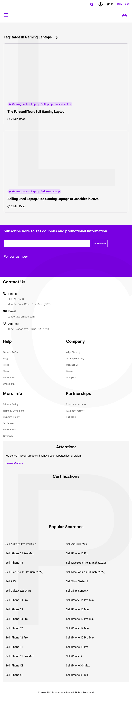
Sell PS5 (10, 581)
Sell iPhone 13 (14, 609)
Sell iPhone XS (14, 665)
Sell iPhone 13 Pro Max (80, 619)
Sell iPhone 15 (14, 562)
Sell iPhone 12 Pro (16, 637)
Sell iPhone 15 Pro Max (19, 553)
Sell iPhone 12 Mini (77, 628)
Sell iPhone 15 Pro (77, 553)
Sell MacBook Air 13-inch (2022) (85, 572)
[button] (92, 4)
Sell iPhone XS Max (78, 665)
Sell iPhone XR (14, 675)
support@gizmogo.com (21, 316)
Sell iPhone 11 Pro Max (19, 656)
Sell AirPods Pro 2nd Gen (20, 544)
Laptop (35, 104)
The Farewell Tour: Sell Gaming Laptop (35, 111)
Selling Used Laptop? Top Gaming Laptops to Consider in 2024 (53, 199)
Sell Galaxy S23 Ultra (18, 590)
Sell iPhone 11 (14, 647)
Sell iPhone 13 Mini (77, 609)
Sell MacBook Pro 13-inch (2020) (86, 562)
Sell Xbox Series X (77, 590)
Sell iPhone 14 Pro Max (80, 600)
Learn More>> (14, 463)
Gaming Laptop (21, 104)
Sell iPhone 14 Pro (16, 600)
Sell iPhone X (74, 656)
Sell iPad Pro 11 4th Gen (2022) (24, 572)
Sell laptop (47, 104)
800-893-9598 (16, 299)
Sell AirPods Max (76, 544)
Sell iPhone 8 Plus (77, 675)
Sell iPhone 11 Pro (77, 647)
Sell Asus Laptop (50, 191)
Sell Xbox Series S (77, 581)
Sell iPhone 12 (14, 628)
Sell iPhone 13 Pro (16, 619)
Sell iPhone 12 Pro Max (80, 637)
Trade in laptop (62, 104)
